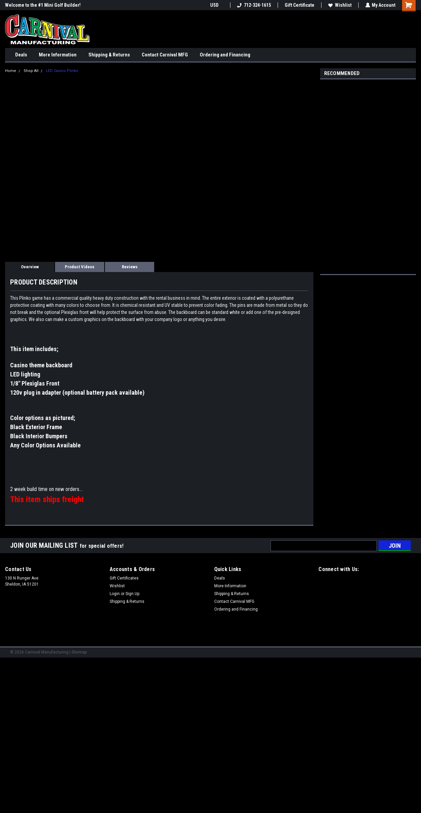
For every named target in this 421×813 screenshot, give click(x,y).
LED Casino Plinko (62, 71)
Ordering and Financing (225, 55)
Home (10, 71)
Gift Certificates (124, 578)
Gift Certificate (299, 5)
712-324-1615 (254, 5)
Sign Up (132, 593)
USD (216, 5)
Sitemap (79, 652)
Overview (30, 266)
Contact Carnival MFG (165, 55)
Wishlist (339, 5)
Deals (21, 55)
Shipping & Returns (109, 55)
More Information (58, 55)
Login (115, 593)
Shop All (31, 71)
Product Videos (79, 266)
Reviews (130, 266)
